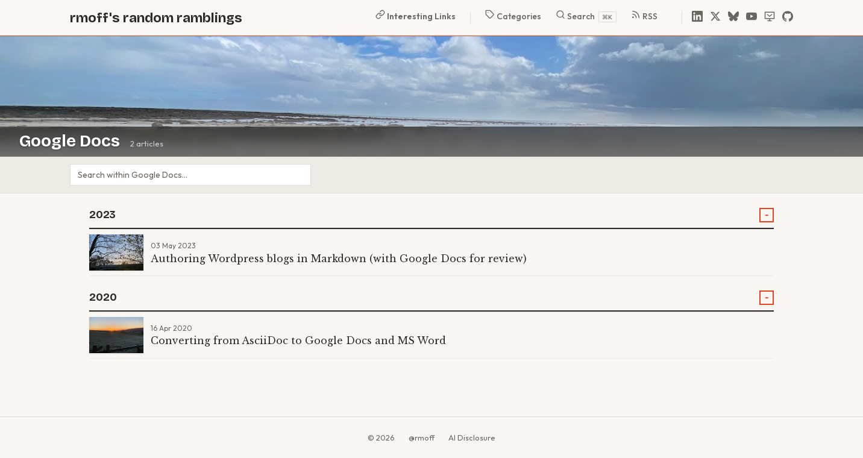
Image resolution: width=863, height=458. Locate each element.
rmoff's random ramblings (156, 18)
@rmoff (422, 437)
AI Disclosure (471, 437)
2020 (103, 297)
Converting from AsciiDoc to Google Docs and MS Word (298, 340)
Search (586, 16)
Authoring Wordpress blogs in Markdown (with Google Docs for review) (339, 259)
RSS (644, 16)
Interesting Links (415, 16)
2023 (102, 215)
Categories (513, 16)
